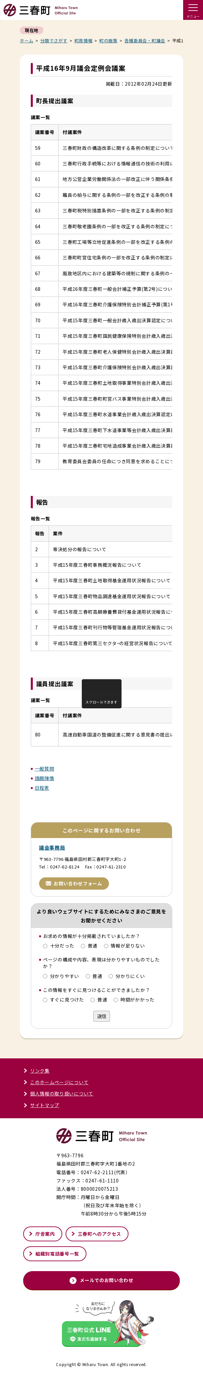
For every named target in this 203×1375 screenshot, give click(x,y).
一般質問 (44, 768)
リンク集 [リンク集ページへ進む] (36, 1070)
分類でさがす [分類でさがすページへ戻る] (54, 40)
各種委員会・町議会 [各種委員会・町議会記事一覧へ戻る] (145, 40)
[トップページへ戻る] (40, 13)
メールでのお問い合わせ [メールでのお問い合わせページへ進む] (101, 1280)
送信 (101, 1016)
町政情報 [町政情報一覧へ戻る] (84, 40)
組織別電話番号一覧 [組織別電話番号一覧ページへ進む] (53, 1253)
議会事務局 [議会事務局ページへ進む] (52, 847)
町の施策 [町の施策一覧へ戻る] (108, 40)
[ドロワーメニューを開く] (193, 10)
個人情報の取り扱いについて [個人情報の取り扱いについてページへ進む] (58, 1093)
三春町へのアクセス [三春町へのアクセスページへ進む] (96, 1233)
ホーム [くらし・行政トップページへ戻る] (26, 40)
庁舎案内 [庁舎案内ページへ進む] (41, 1233)
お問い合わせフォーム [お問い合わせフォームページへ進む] (74, 883)
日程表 (42, 787)
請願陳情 (44, 778)
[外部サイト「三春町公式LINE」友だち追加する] (101, 1324)
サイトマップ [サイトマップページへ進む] (41, 1105)
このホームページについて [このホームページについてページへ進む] (55, 1082)
